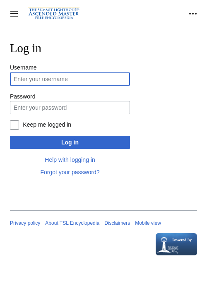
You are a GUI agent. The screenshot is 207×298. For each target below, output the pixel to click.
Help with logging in (70, 159)
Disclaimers (117, 223)
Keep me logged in (47, 124)
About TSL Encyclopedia (72, 223)
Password (22, 96)
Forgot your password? (69, 172)
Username (23, 67)
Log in (70, 142)
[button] (14, 14)
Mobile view (148, 223)
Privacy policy (25, 223)
